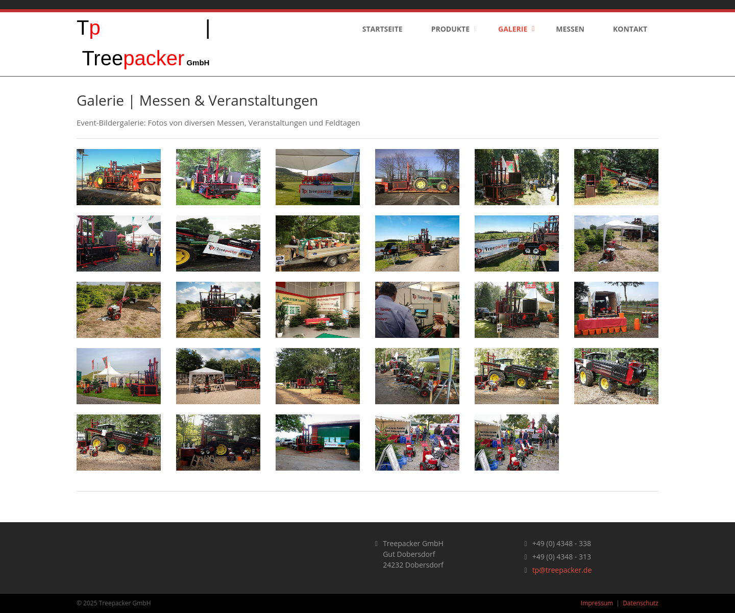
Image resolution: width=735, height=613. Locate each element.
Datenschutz (640, 603)
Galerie (512, 29)
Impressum (597, 603)
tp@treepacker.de (562, 570)
